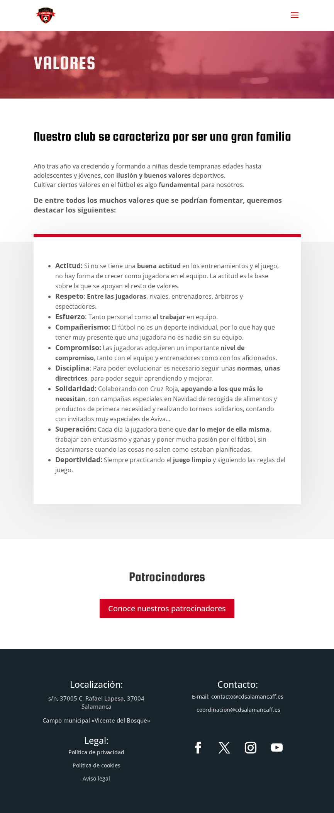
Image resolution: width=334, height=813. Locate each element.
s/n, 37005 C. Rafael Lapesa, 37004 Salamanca (96, 702)
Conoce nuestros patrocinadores (167, 608)
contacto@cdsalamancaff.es (247, 696)
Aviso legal (96, 778)
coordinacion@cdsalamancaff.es (238, 709)
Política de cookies (96, 765)
